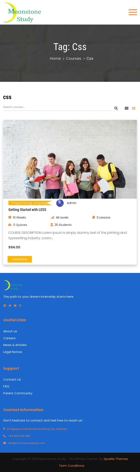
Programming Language (29, 203)
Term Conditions (71, 465)
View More (19, 259)
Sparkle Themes (116, 459)
